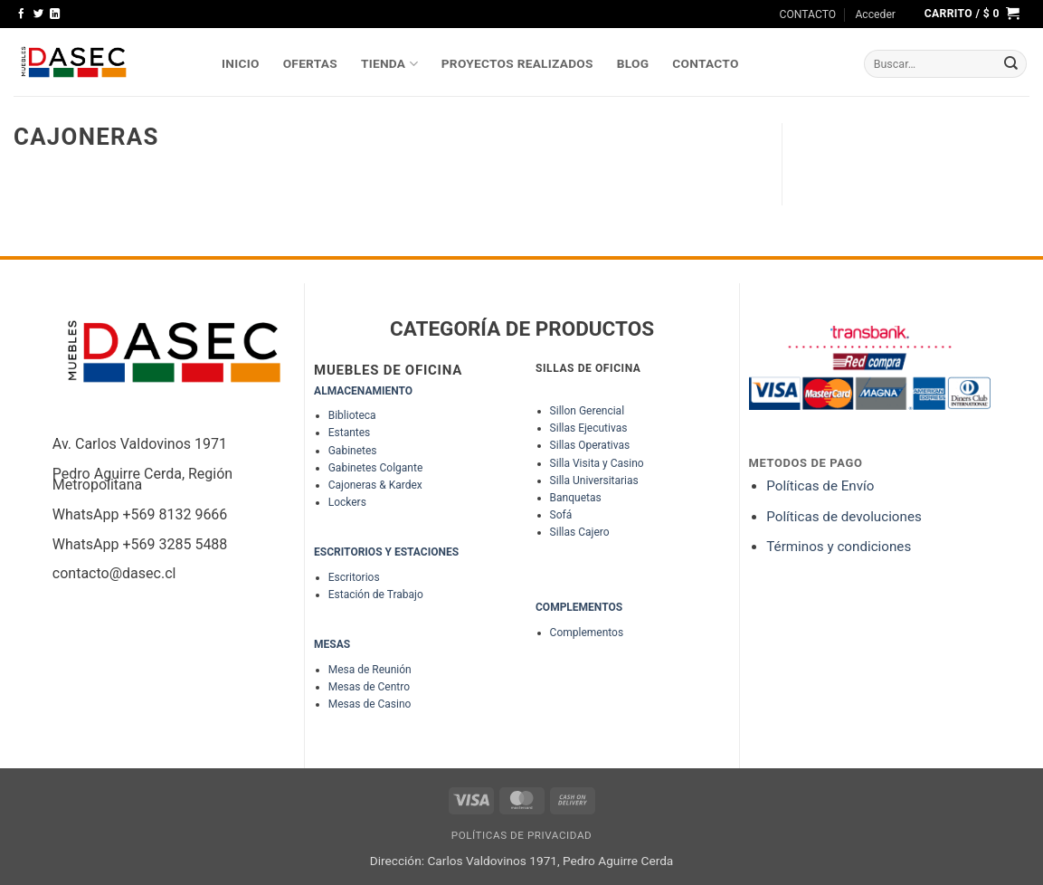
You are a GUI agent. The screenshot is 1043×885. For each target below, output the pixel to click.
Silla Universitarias (594, 480)
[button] (875, 14)
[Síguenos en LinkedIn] (55, 14)
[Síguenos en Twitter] (38, 14)
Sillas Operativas (590, 445)
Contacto (705, 63)
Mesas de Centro (369, 686)
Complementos (587, 632)
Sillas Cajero (580, 532)
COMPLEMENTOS (579, 607)
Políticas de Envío (820, 486)
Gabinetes (352, 450)
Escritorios (354, 577)
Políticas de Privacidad (522, 835)
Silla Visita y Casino (597, 463)
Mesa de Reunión (370, 669)
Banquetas (576, 497)
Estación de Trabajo (375, 594)
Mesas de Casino (370, 704)
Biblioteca (352, 415)
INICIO (241, 63)
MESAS (332, 644)
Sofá (561, 515)
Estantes (349, 432)
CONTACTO (808, 14)
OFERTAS (310, 63)
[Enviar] (1011, 64)
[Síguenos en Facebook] (21, 14)
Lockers (347, 502)
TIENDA (389, 63)
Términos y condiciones (838, 546)
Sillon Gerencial (587, 410)
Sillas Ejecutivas (589, 428)
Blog (633, 63)
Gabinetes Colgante (375, 468)
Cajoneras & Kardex (375, 485)
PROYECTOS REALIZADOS (517, 63)
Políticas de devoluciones (845, 517)
